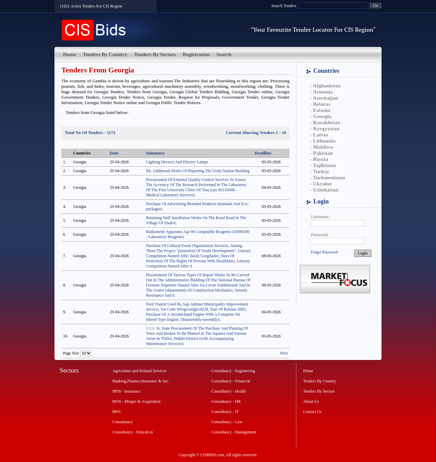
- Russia (319, 159)
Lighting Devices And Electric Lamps (177, 162)
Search (224, 54)
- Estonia (320, 110)
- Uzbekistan (324, 190)
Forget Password (324, 252)
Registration (196, 54)
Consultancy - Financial (230, 381)
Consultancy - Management (233, 432)
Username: (320, 216)
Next (284, 353)
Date (114, 152)
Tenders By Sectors (155, 54)
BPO (116, 411)
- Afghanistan (325, 85)
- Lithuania (323, 141)
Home (69, 54)
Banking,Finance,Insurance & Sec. (140, 381)
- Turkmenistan (327, 177)
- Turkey (319, 171)
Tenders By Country (105, 54)
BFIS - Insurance (126, 391)
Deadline (262, 152)
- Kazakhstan (325, 122)
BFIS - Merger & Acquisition (136, 401)
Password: (319, 234)
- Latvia (319, 134)
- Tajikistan (323, 165)
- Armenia (321, 92)
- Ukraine (321, 183)
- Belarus (320, 104)
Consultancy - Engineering (233, 370)
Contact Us (312, 411)
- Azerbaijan (324, 98)
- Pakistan (321, 153)
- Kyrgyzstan (324, 128)
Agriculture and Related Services (139, 370)
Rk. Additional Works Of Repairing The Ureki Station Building (198, 170)
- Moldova (321, 147)
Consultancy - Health (228, 391)
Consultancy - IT (225, 411)
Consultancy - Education (132, 432)
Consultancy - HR (226, 401)
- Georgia (320, 116)
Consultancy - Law (226, 421)
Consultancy (122, 421)
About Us (311, 401)
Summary (155, 152)
